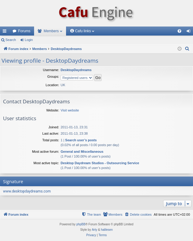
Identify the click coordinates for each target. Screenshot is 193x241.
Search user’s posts (81, 140)
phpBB (80, 224)
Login (29, 40)
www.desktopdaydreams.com (27, 191)
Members (51, 31)
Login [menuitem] (190, 32)
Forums (24, 31)
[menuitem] (179, 31)
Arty (94, 229)
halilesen (106, 229)
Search (10, 40)
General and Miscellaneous (82, 151)
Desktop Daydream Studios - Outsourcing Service (100, 163)
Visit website (70, 110)
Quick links (5, 32)
